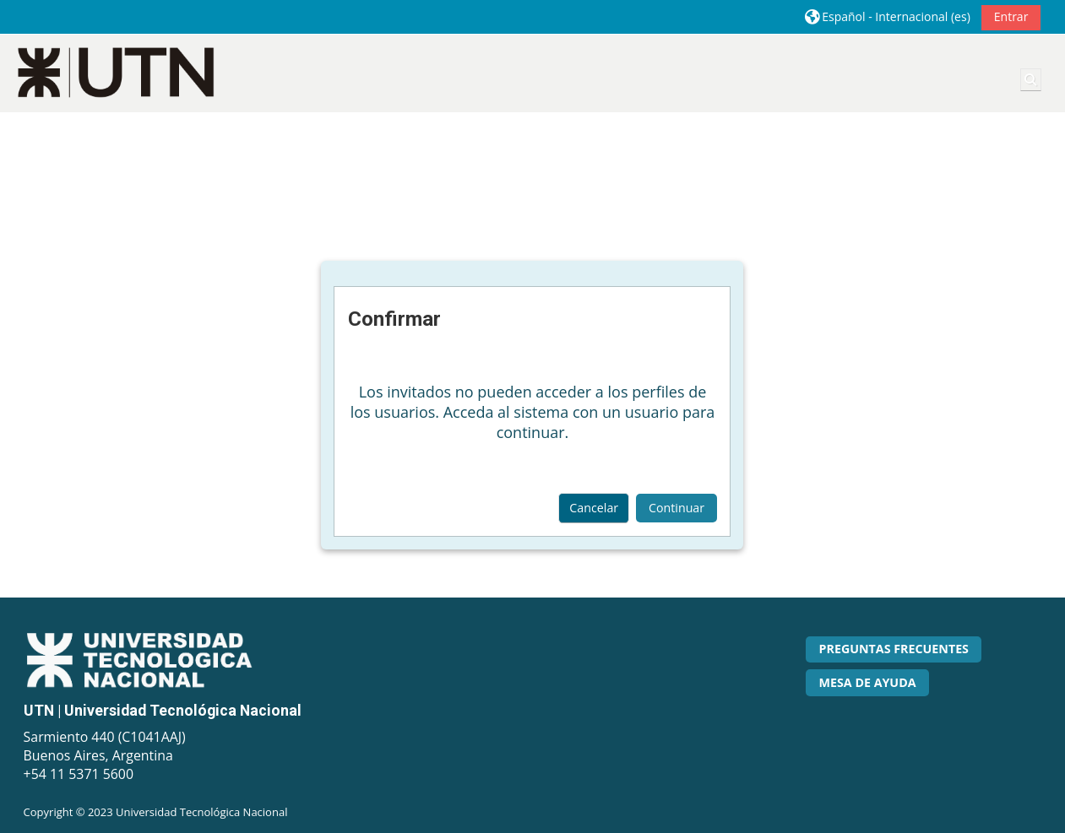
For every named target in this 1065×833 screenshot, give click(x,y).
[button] (887, 16)
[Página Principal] (116, 72)
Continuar (676, 508)
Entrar (1011, 16)
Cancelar (593, 508)
